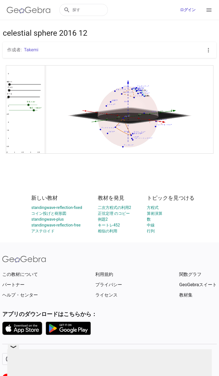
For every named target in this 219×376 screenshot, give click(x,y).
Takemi (31, 49)
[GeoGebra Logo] (28, 10)
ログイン (188, 10)
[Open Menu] (209, 10)
